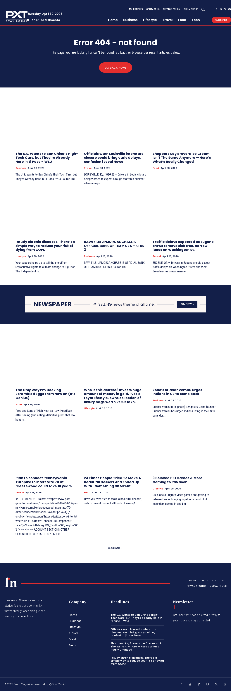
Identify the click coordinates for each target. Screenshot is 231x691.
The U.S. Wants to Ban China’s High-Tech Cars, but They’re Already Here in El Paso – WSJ (46, 157)
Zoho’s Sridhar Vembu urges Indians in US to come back (177, 392)
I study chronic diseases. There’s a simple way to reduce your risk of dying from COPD (45, 246)
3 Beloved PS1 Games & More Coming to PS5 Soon (177, 480)
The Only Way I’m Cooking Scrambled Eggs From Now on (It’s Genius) (45, 394)
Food (156, 168)
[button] (203, 9)
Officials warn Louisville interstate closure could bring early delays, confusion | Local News (114, 157)
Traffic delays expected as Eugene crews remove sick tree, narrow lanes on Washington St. (183, 246)
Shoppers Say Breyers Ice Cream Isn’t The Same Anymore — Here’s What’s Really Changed (182, 157)
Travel (88, 168)
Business (20, 168)
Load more (115, 548)
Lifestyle (20, 256)
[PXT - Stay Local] (10, 582)
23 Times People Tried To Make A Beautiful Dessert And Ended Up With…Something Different (112, 482)
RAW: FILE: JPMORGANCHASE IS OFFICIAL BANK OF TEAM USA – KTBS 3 (114, 246)
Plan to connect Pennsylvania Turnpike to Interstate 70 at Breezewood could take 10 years (43, 482)
